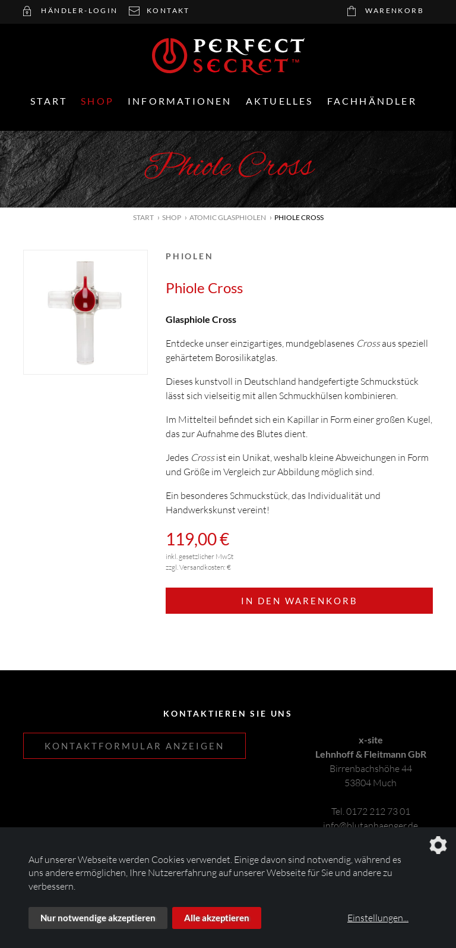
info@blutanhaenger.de (370, 825)
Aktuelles (280, 100)
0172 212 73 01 (378, 811)
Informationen (180, 100)
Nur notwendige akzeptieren (98, 917)
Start (48, 100)
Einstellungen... (377, 918)
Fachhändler (372, 100)
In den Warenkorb (299, 600)
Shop (97, 100)
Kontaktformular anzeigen (134, 745)
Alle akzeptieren (216, 917)
